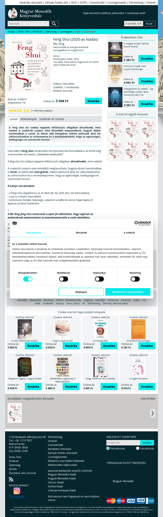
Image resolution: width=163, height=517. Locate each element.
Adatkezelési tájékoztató (62, 465)
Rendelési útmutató (59, 449)
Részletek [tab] (81, 232)
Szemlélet (100, 300)
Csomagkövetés (116, 2)
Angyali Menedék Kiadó (62, 478)
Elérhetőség (136, 2)
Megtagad (81, 291)
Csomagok (65, 31)
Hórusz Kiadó (56, 482)
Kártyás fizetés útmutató (62, 453)
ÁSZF (74, 2)
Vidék (37, 303)
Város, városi (73, 303)
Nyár (78, 31)
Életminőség (94, 303)
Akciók (13, 469)
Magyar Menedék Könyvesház (45, 13)
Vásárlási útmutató (31, 2)
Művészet (48, 300)
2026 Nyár (89, 31)
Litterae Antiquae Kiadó (62, 490)
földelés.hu (144, 512)
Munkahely (35, 300)
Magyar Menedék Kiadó (62, 474)
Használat (22, 300)
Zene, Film (24, 31)
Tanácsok (126, 300)
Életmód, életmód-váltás (115, 303)
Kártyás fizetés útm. (56, 2)
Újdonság (51, 31)
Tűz (144, 300)
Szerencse (113, 300)
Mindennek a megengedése (127, 291)
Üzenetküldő (97, 2)
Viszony (60, 303)
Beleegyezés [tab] (33, 232)
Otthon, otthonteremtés (68, 300)
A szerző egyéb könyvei (132, 114)
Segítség (88, 300)
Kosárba (93, 101)
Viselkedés (48, 303)
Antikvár (37, 31)
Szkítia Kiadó (55, 486)
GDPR (83, 2)
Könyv (11, 31)
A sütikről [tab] (129, 232)
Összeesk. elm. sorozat (22, 473)
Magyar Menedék (123, 481)
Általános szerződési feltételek (66, 461)
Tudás (136, 300)
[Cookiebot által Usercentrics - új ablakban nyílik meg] (137, 223)
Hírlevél (150, 2)
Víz (83, 303)
